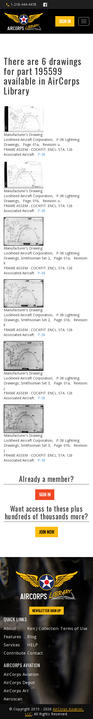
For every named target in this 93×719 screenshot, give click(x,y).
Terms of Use (74, 628)
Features (12, 636)
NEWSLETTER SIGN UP (46, 610)
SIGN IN (65, 21)
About (10, 628)
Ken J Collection (43, 628)
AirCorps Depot (19, 682)
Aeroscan (13, 699)
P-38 (41, 154)
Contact (35, 653)
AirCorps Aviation (21, 674)
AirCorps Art (16, 690)
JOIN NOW (46, 532)
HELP (32, 645)
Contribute (15, 653)
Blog (32, 636)
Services (12, 645)
